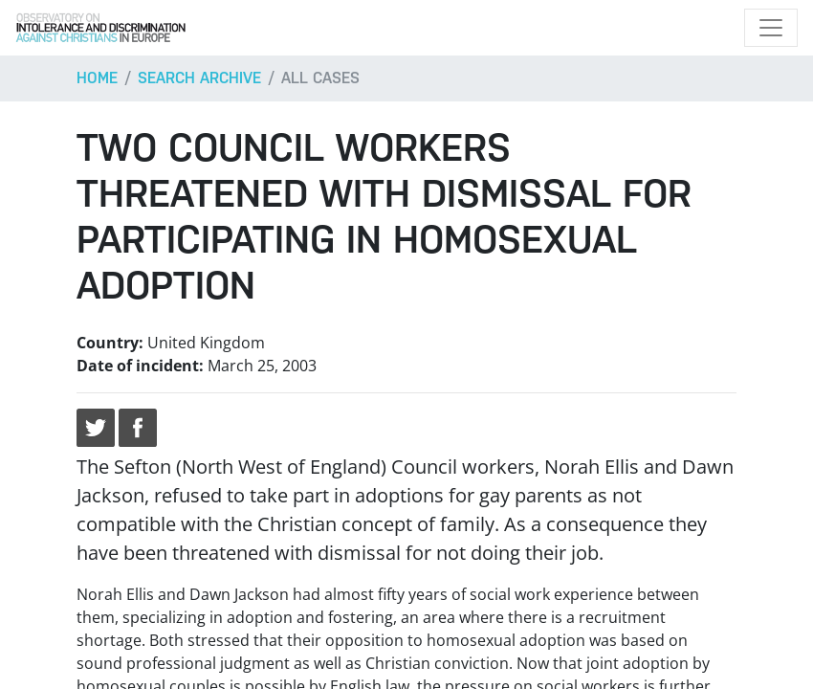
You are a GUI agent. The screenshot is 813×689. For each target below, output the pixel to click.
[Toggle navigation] (771, 28)
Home (97, 78)
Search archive (199, 78)
